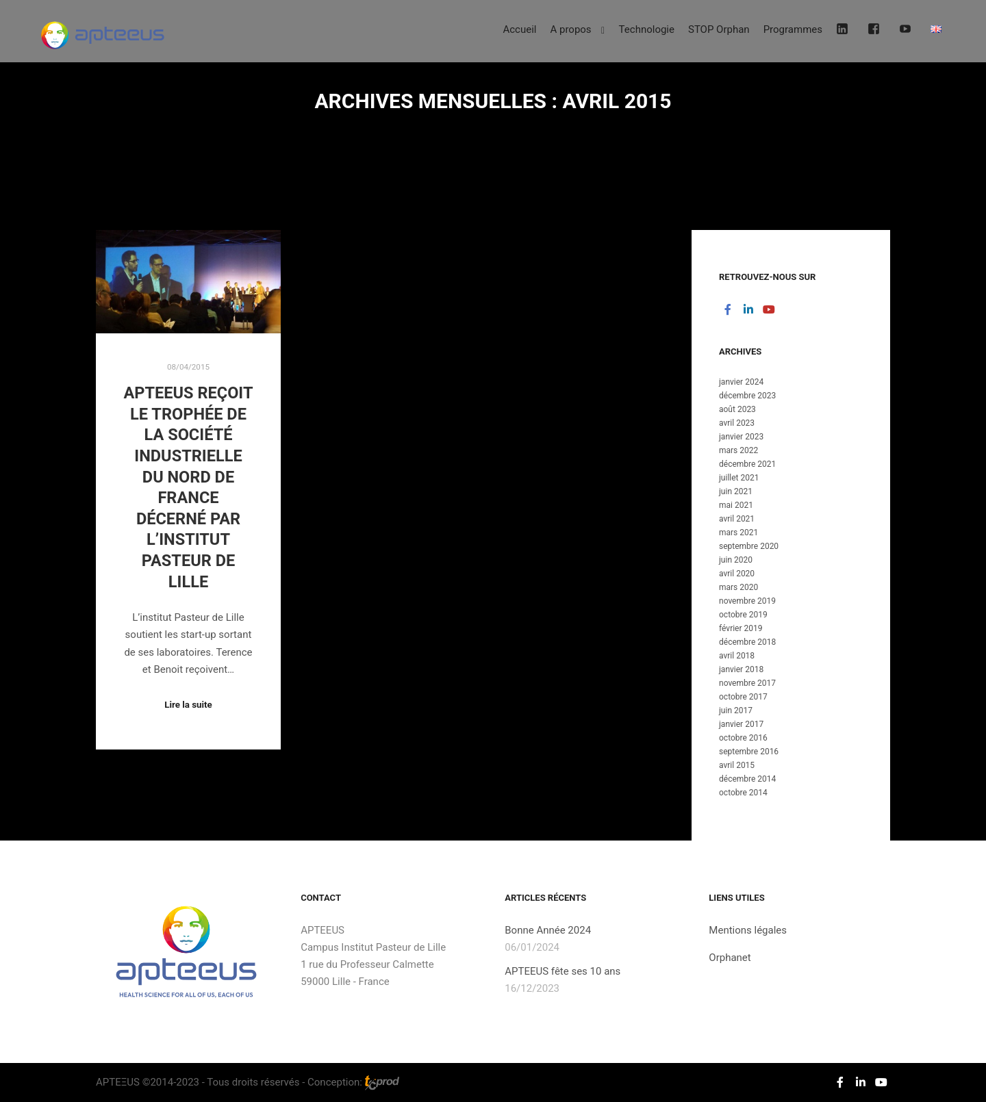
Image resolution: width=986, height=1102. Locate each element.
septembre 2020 (749, 546)
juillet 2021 (739, 478)
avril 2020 (737, 573)
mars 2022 (738, 450)
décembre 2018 (747, 642)
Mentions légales (748, 930)
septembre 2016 (749, 751)
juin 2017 (736, 710)
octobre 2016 (743, 738)
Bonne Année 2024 (548, 930)
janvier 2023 (741, 436)
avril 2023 (737, 423)
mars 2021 (738, 532)
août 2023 (737, 409)
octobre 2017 (743, 697)
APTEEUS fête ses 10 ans (562, 971)
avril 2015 (737, 765)
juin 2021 (736, 491)
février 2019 (741, 628)
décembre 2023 (747, 395)
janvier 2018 (741, 669)
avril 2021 (737, 519)
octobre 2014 (743, 792)
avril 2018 (737, 656)
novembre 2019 (747, 601)
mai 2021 (736, 505)
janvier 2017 (741, 724)
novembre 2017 (747, 683)
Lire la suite (188, 705)
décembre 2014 (747, 779)
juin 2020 (736, 560)
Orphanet (729, 957)
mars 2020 (738, 587)
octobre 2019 (743, 614)
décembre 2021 (747, 464)
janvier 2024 (741, 382)
